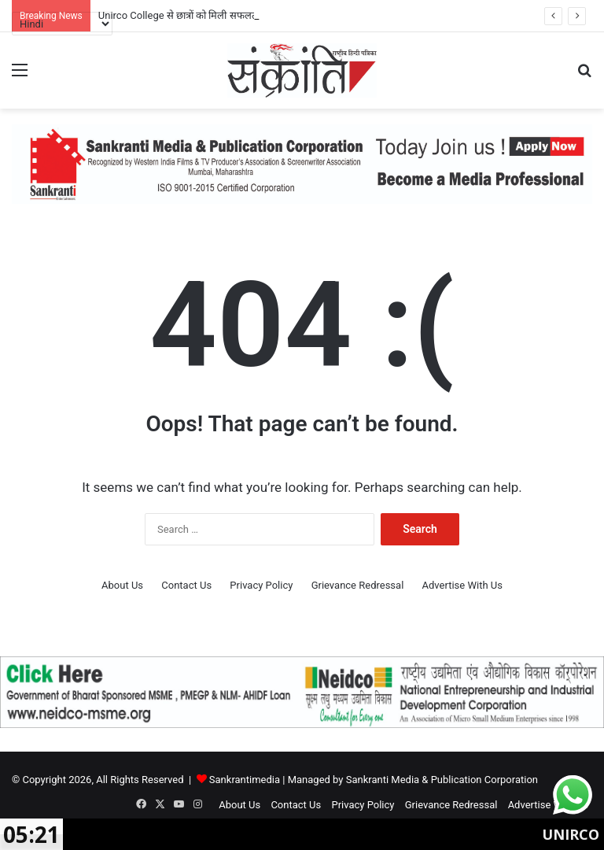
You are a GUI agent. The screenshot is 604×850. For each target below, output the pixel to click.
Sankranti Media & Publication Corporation (442, 779)
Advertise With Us (462, 585)
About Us (122, 585)
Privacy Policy (261, 585)
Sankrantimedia (244, 779)
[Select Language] (62, 23)
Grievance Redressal (357, 585)
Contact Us (186, 585)
